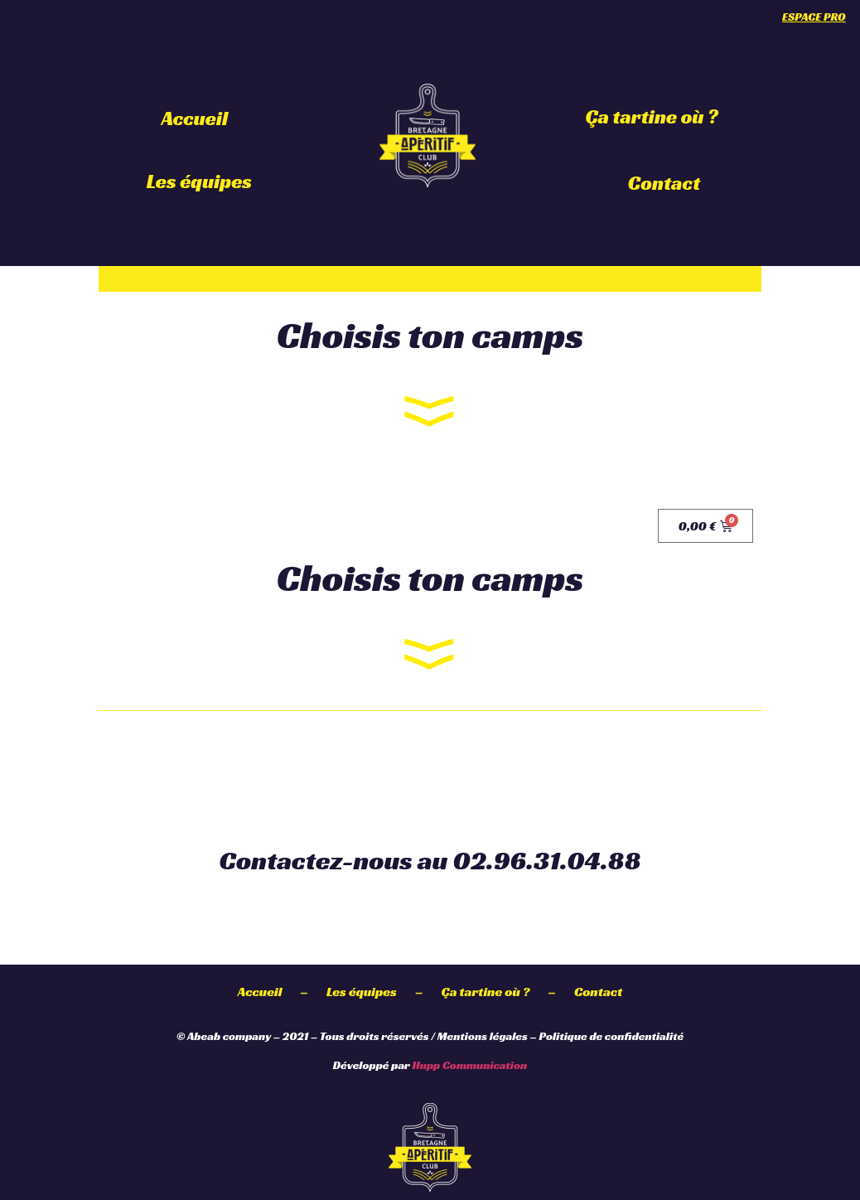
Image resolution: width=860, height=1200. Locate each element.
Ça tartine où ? (652, 116)
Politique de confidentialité (611, 1035)
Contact (664, 183)
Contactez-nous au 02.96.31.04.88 (429, 860)
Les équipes (199, 181)
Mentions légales (482, 1035)
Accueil (195, 118)
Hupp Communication (469, 1064)
